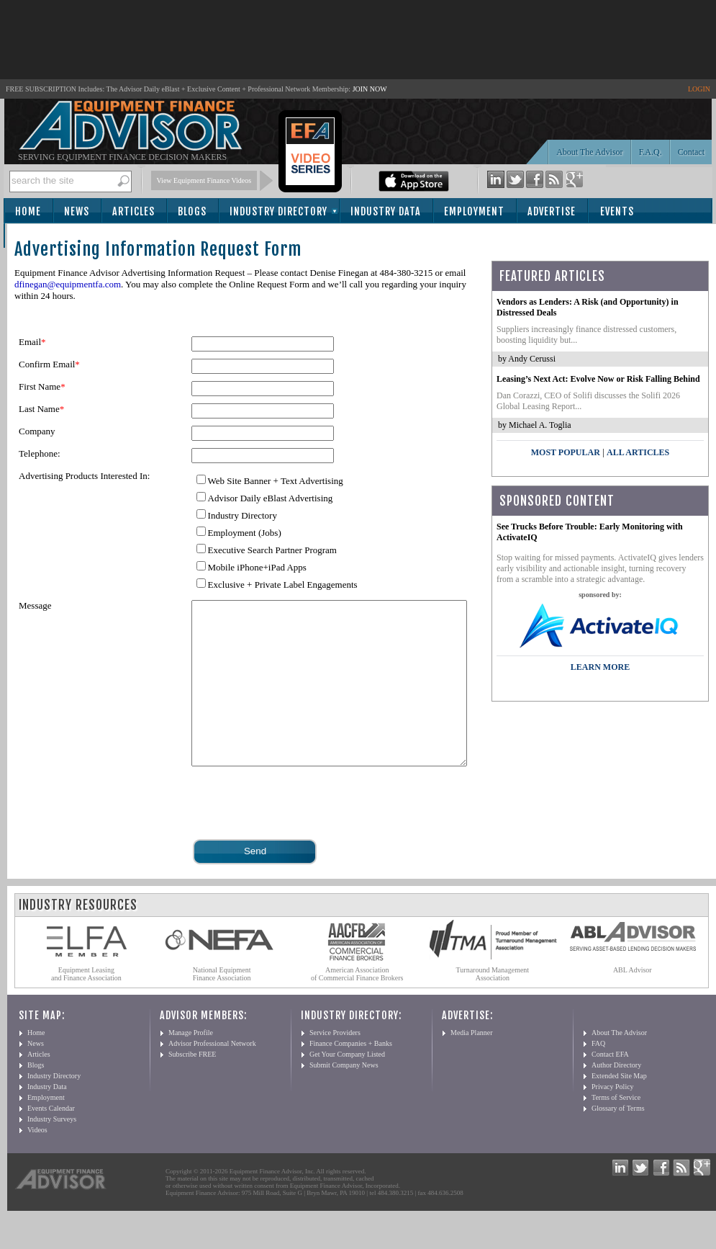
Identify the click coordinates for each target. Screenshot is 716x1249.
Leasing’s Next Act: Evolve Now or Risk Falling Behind (598, 379)
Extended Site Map (619, 1108)
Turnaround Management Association (493, 1006)
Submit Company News (344, 1097)
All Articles (638, 452)
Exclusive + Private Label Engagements (283, 584)
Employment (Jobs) (244, 532)
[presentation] (300, 834)
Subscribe (44, 236)
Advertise (551, 211)
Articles (133, 211)
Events (617, 211)
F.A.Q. (650, 152)
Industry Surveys (51, 1151)
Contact (691, 152)
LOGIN (699, 89)
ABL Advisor (632, 1002)
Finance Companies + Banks (350, 1076)
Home (28, 211)
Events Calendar (51, 1141)
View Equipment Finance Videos (204, 180)
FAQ (598, 1076)
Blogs (192, 211)
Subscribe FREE (192, 1087)
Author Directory (616, 1097)
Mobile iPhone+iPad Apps (257, 567)
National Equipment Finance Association (222, 1006)
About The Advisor (589, 152)
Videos (37, 1162)
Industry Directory (278, 211)
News (76, 211)
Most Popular (565, 452)
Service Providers (335, 1065)
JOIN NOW (370, 89)
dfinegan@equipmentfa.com (67, 284)
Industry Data (385, 211)
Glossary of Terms (618, 1141)
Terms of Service (616, 1130)
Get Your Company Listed (347, 1087)
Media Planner (471, 1065)
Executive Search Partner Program (272, 550)
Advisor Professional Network (212, 1076)
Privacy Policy (613, 1119)
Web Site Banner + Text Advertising (275, 480)
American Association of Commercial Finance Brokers (357, 1006)
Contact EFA (610, 1087)
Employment (474, 211)
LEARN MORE (600, 667)
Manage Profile (190, 1065)
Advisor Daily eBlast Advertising (270, 498)
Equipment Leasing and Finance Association (86, 1006)
